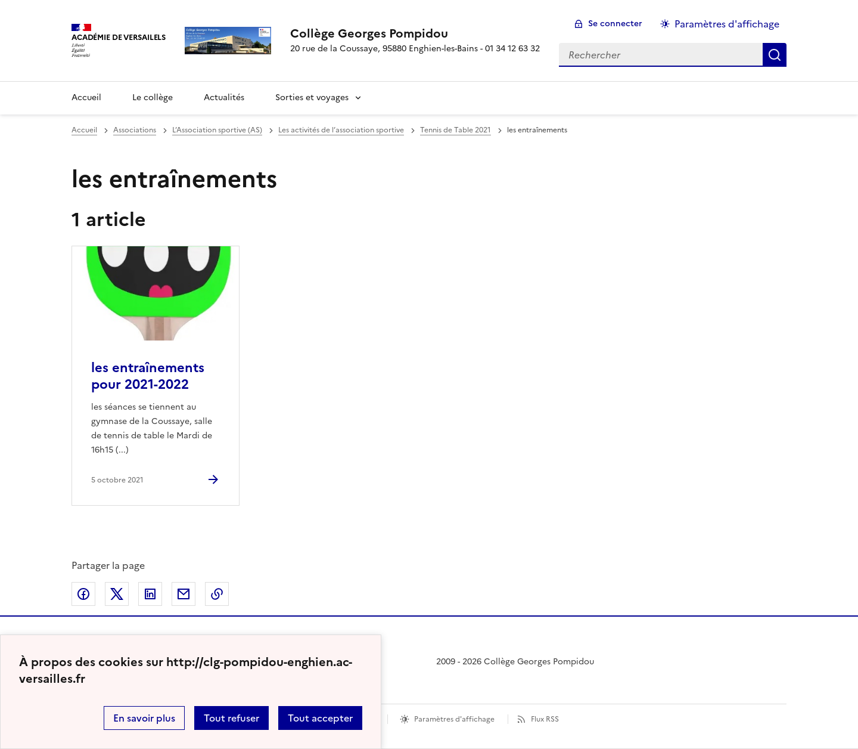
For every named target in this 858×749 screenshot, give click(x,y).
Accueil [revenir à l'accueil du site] (84, 130)
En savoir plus (144, 718)
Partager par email (183, 594)
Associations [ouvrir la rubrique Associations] (134, 130)
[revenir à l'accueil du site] (415, 33)
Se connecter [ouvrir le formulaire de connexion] (615, 23)
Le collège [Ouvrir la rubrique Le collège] (152, 97)
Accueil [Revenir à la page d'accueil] (86, 97)
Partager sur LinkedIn (150, 594)
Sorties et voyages (312, 97)
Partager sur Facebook (83, 594)
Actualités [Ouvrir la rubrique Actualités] (224, 97)
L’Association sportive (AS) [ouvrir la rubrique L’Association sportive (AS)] (217, 130)
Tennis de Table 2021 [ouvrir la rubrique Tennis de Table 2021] (455, 130)
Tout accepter (320, 718)
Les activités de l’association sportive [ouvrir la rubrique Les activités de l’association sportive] (341, 130)
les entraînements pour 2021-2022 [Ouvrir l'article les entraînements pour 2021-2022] (147, 376)
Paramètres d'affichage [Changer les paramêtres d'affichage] (726, 24)
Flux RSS (545, 719)
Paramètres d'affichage (454, 719)
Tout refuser (231, 718)
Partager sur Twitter (117, 594)
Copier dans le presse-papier (217, 594)
